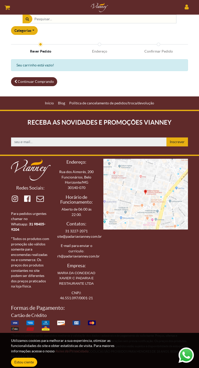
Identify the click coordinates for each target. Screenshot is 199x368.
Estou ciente (24, 362)
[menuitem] (49, 103)
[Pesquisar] (27, 19)
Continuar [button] (34, 81)
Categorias (22, 30)
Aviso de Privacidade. (72, 351)
